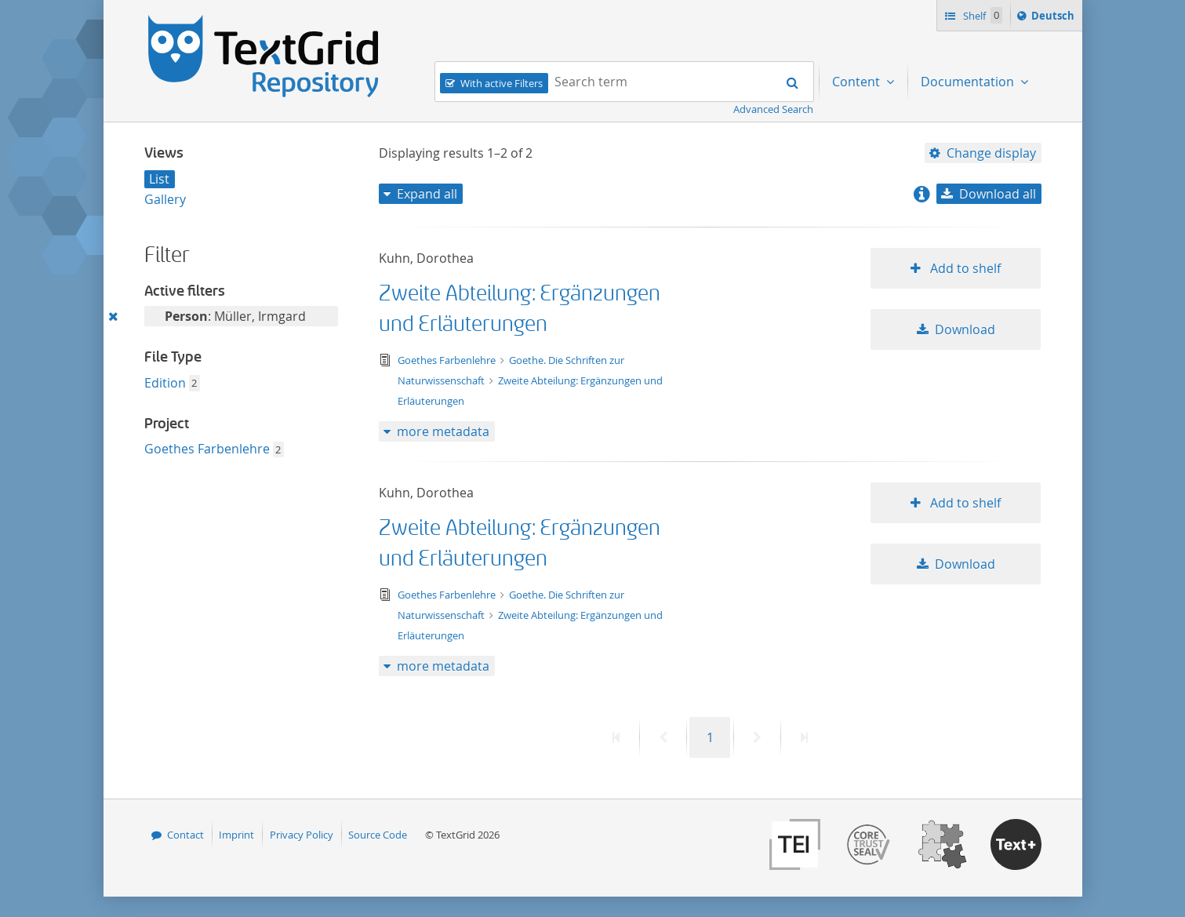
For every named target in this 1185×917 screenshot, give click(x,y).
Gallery (165, 199)
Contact (185, 835)
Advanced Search (773, 109)
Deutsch (1054, 18)
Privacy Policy (301, 835)
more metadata (443, 431)
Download (965, 329)
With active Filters (501, 83)
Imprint (236, 835)
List (159, 178)
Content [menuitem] (857, 81)
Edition (165, 382)
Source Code (377, 835)
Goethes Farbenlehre (207, 448)
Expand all (427, 193)
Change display (991, 153)
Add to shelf (964, 268)
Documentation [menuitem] (969, 81)
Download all (997, 193)
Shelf (981, 15)
